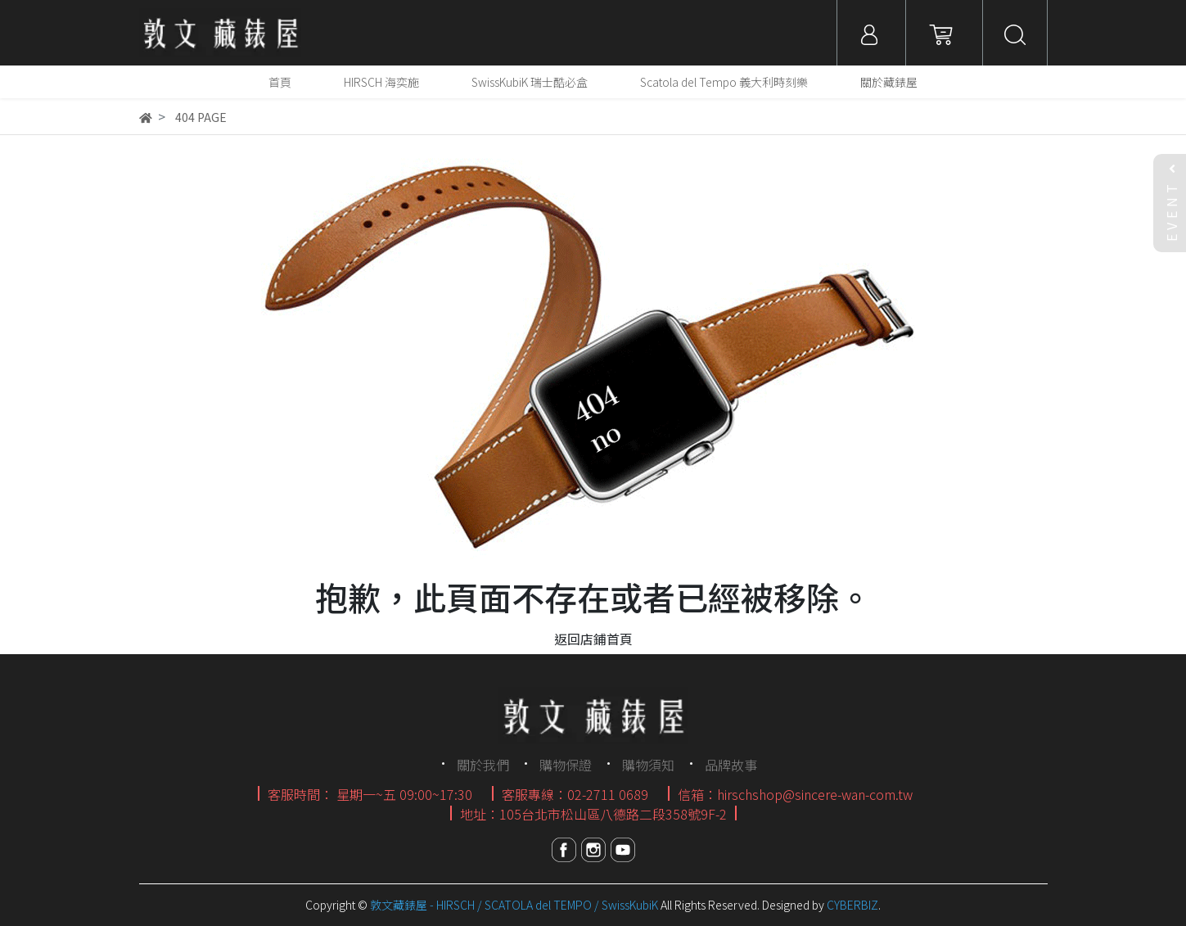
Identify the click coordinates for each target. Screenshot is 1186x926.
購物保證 (565, 765)
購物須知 (648, 765)
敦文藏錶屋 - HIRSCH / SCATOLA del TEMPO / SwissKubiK (514, 905)
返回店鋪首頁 (593, 638)
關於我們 (483, 765)
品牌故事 (731, 765)
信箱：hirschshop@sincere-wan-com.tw (795, 794)
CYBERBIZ (852, 905)
